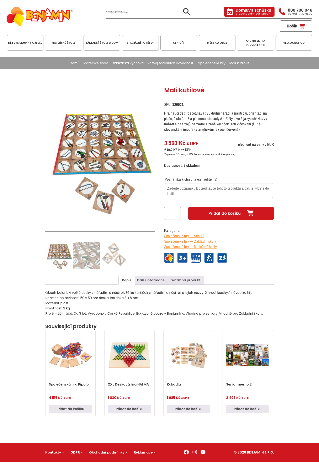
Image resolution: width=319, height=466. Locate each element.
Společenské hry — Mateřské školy (190, 246)
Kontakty (53, 453)
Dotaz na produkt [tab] (185, 280)
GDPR (75, 453)
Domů (75, 63)
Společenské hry (211, 63)
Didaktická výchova (128, 63)
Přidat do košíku (224, 213)
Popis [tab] (126, 280)
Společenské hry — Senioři (184, 236)
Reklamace (143, 453)
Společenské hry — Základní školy (190, 241)
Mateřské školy (95, 63)
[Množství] (172, 213)
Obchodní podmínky (106, 453)
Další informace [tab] (151, 280)
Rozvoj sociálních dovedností (171, 63)
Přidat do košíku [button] (70, 409)
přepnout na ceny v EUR (256, 144)
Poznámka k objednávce (191, 179)
